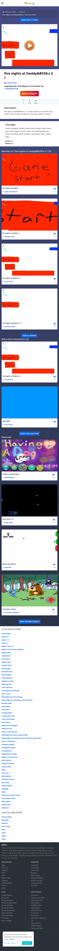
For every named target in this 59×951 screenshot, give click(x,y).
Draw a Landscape (8, 741)
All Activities (6, 634)
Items (4, 833)
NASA (4, 770)
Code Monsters (7, 678)
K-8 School (35, 915)
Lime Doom (12, 83)
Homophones (6, 751)
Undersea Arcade (8, 779)
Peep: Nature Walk (8, 798)
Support (4, 870)
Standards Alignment (38, 918)
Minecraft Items (7, 913)
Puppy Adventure (8, 763)
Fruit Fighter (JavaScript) (10, 691)
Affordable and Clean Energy (12, 697)
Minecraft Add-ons (8, 910)
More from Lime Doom (29, 434)
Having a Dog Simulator (11, 474)
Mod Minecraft (7, 672)
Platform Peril (7, 729)
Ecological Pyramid (8, 748)
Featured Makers (37, 878)
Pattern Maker (7, 786)
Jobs (3, 875)
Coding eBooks (7, 883)
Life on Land (6, 694)
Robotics (5, 823)
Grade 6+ (5, 643)
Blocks (4, 836)
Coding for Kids (10, 12)
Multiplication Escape (9, 754)
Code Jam (5, 918)
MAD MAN (6, 421)
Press (3, 873)
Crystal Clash (6, 767)
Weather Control (8, 681)
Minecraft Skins (7, 900)
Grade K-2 (5, 637)
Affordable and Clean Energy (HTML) (15, 735)
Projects (22, 12)
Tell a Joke (5, 773)
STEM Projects (36, 926)
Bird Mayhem (6, 776)
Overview (34, 865)
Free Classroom (36, 900)
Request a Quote (37, 928)
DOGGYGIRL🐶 (10, 477)
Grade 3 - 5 (5, 640)
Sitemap (4, 880)
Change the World (8, 716)
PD (32, 920)
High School (35, 908)
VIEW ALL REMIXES (29, 336)
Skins (3, 830)
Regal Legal (9, 522)
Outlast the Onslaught (10, 725)
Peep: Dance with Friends (11, 795)
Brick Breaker (6, 675)
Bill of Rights (6, 801)
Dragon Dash (6, 662)
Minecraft (5, 820)
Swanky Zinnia (10, 326)
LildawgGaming (11, 89)
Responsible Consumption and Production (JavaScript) (21, 738)
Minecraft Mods (7, 915)
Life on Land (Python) (9, 732)
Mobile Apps (6, 878)
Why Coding (35, 875)
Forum (4, 885)
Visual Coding (6, 817)
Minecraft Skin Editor (9, 903)
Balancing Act (6, 684)
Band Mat (8, 567)
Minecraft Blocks (8, 908)
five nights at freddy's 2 (11, 233)
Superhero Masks (8, 744)
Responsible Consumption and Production (17, 700)
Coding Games (7, 895)
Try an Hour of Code (11, 629)
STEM (3, 792)
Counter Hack (7, 665)
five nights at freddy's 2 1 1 (12, 323)
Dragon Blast (6, 653)
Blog (3, 865)
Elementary (35, 903)
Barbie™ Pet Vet (7, 646)
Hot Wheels (6, 659)
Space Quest (6, 706)
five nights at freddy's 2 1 (11, 278)
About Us (5, 868)
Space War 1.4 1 (8, 519)
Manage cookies (10, 943)
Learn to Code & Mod (12, 812)
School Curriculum (37, 898)
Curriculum (35, 868)
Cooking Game (7, 713)
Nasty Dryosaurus (11, 192)
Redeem (34, 873)
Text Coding (6, 826)
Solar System (6, 760)
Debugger (5, 789)
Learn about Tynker (29, 20)
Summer (34, 885)
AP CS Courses (36, 910)
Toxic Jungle (6, 668)
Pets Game (5, 710)
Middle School (36, 905)
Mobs (4, 839)
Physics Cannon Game (10, 757)
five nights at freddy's (10, 188)
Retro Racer (6, 722)
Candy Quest (6, 656)
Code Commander (8, 719)
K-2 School (35, 913)
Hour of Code (6, 920)
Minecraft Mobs (7, 905)
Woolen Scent (10, 237)
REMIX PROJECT (29, 93)
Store (3, 888)
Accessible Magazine (12, 612)
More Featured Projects (29, 622)
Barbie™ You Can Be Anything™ (13, 649)
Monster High (6, 703)
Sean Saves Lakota (9, 609)
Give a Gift (35, 870)
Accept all (27, 943)
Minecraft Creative (9, 564)
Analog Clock (6, 805)
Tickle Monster (7, 687)
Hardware (5, 808)
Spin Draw (5, 782)
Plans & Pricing (36, 880)
